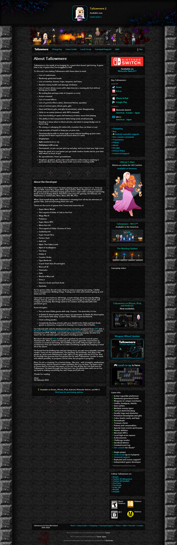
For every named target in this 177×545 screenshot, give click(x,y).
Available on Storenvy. (127, 169)
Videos (116, 143)
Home (72, 526)
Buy (140, 50)
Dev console (119, 448)
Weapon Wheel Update (127, 336)
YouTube (117, 483)
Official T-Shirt (127, 162)
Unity (54, 339)
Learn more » (96, 17)
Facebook (117, 485)
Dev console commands (123, 137)
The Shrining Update (127, 249)
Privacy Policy (119, 151)
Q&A (117, 49)
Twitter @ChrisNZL (121, 481)
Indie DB (117, 488)
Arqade (116, 492)
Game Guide (71, 49)
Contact (140, 526)
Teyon (107, 533)
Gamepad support (122, 457)
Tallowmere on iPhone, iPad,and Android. (127, 305)
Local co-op (122, 365)
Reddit (116, 490)
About (115, 145)
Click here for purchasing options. (69, 392)
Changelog (57, 49)
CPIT (96, 329)
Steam (115, 477)
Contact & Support (121, 154)
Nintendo (109, 541)
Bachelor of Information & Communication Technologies (57, 331)
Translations (118, 140)
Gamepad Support (103, 49)
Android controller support (126, 134)
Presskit (116, 148)
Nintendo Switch (127, 71)
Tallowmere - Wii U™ (127, 224)
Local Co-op (85, 49)
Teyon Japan (101, 537)
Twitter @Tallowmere (122, 479)
